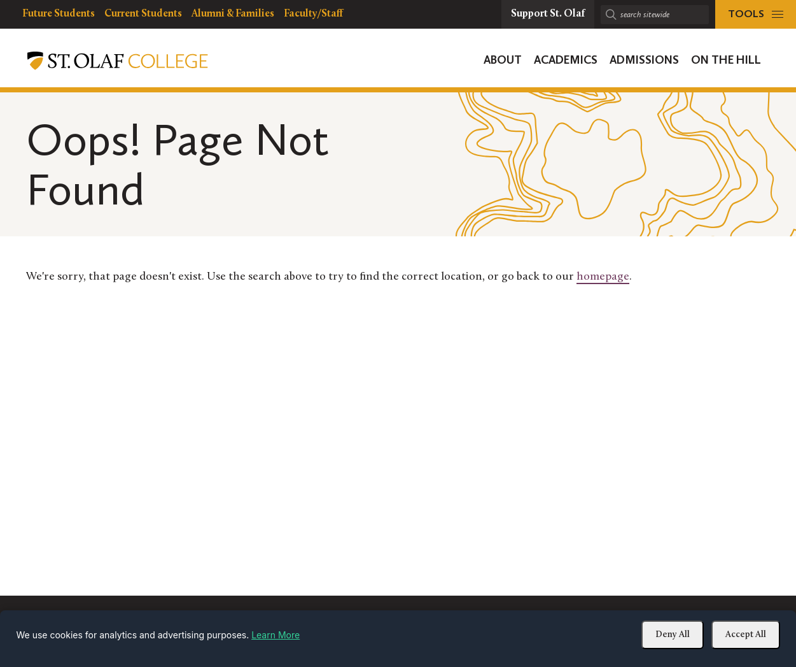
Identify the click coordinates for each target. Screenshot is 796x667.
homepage (602, 277)
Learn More (275, 634)
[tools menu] (755, 14)
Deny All (672, 635)
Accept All (745, 635)
